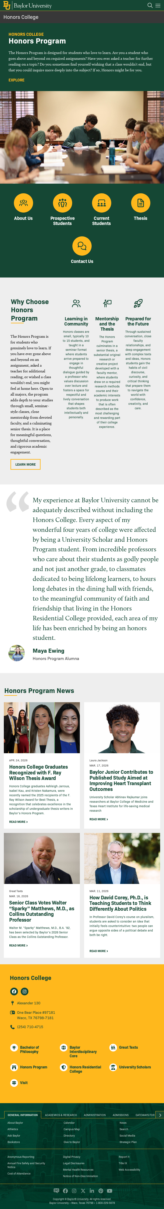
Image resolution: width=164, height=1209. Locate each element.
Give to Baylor (72, 1142)
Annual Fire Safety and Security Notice (26, 1165)
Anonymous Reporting (20, 1156)
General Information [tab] (23, 1115)
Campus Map (72, 1129)
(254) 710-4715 (30, 1026)
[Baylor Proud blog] (55, 1193)
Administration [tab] (95, 1115)
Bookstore (13, 1142)
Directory (69, 1135)
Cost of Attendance (19, 1173)
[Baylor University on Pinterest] (100, 1193)
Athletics (12, 1129)
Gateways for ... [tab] (147, 1115)
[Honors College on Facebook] (14, 991)
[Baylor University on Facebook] (64, 1193)
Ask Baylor (13, 1135)
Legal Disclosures (73, 1163)
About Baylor (15, 1122)
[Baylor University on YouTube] (108, 1193)
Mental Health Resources (78, 1169)
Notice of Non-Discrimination (80, 1176)
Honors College (20, 16)
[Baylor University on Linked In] (91, 1193)
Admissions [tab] (121, 1115)
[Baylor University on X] (82, 1193)
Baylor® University (77, 1199)
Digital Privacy (71, 1156)
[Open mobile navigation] (158, 6)
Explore (17, 79)
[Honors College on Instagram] (24, 991)
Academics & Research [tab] (61, 1115)
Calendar (69, 1122)
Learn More (25, 464)
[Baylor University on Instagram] (73, 1193)
